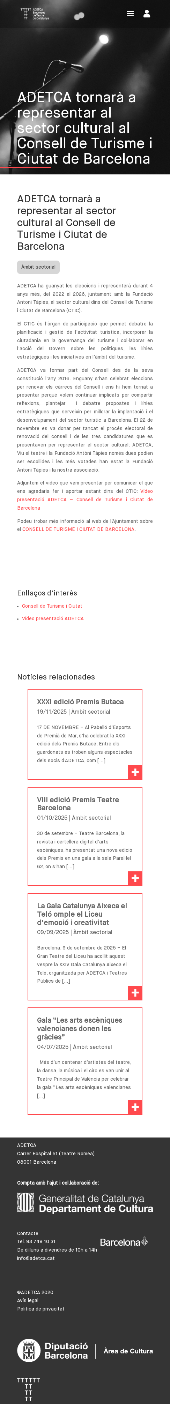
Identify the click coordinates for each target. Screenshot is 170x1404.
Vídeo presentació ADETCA (53, 618)
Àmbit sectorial (38, 267)
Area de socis (146, 13)
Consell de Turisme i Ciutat (52, 606)
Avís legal (27, 1300)
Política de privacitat (41, 1309)
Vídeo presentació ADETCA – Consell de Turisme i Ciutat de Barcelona (85, 500)
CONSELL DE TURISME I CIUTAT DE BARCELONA (78, 529)
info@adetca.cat (36, 1258)
